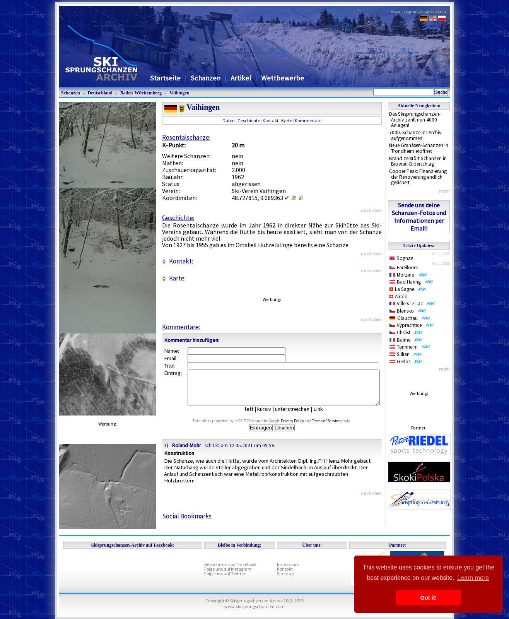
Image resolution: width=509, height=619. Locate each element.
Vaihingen (179, 93)
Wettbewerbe (282, 78)
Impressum (288, 564)
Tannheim (409, 347)
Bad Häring (411, 282)
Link (324, 415)
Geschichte (248, 120)
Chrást (406, 332)
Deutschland (100, 93)
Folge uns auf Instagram (228, 569)
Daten (228, 120)
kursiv (270, 415)
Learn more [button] (473, 578)
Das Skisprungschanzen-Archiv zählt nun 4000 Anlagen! (415, 119)
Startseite (165, 78)
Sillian (405, 354)
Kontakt (270, 120)
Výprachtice (411, 325)
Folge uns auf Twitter (224, 573)
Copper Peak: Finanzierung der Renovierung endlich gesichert (418, 177)
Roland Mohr (186, 452)
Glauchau (409, 318)
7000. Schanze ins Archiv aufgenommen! (415, 135)
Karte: (174, 278)
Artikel (241, 78)
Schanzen (205, 78)
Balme (406, 340)
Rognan (401, 258)
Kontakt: (177, 261)
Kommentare (308, 120)
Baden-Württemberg (141, 93)
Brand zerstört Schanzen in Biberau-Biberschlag (418, 161)
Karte (286, 120)
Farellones (403, 267)
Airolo (398, 296)
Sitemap (285, 573)
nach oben (371, 210)
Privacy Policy (301, 427)
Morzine (408, 275)
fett (254, 415)
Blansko (407, 311)
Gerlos (406, 361)
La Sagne (408, 289)
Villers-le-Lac (412, 303)
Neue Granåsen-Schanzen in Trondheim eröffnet (418, 148)
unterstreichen (298, 415)
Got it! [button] (428, 598)
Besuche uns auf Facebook (230, 564)
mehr (444, 191)
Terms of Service (334, 427)
